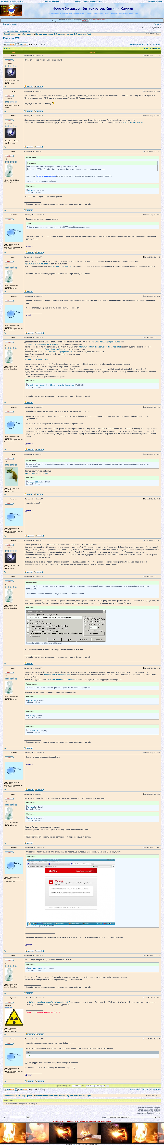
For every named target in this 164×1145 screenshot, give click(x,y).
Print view (7, 48)
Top (5, 86)
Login (6, 24)
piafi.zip (31, 807)
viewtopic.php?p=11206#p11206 (37, 473)
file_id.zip (31, 818)
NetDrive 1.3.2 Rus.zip (36, 968)
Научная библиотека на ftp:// (78, 34)
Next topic (157, 48)
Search (157, 24)
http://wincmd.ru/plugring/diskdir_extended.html (42, 344)
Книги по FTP (11, 38)
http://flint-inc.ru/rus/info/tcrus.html (57, 675)
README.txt (33, 731)
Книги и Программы (24, 34)
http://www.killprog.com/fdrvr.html (54, 349)
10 (156, 44)
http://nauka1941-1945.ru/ (133, 123)
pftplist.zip (32, 701)
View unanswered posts (10, 31)
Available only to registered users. (37, 359)
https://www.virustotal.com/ (60, 266)
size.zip (31, 715)
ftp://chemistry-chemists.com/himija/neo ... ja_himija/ (49, 1002)
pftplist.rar (31, 190)
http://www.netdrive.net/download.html (62, 680)
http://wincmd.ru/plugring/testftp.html (59, 352)
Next (159, 44)
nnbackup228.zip (34, 482)
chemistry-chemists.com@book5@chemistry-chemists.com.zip (51, 385)
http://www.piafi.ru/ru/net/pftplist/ (36, 264)
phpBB (74, 1144)
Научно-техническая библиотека (49, 34)
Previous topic (148, 48)
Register (13, 24)
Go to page (133, 44)
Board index (9, 34)
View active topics (24, 31)
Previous (140, 44)
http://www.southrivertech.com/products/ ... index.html (100, 347)
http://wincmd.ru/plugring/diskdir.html (106, 342)
